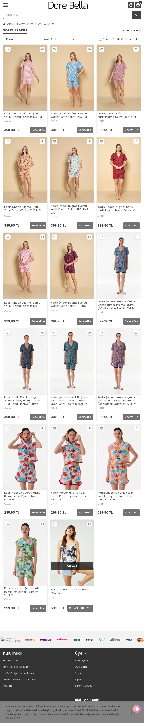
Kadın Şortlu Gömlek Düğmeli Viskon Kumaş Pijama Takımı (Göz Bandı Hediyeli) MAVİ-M (116, 305)
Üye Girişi (81, 667)
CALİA (7, 121)
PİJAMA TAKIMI (25, 23)
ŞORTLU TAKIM (46, 23)
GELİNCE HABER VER (80, 608)
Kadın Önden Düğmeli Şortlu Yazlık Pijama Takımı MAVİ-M (69, 115)
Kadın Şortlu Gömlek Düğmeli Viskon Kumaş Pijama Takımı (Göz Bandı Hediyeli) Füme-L (22, 401)
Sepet (79, 673)
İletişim (7, 686)
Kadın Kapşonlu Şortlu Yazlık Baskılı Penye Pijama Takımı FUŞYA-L (22, 496)
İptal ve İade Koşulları (16, 667)
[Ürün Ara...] (136, 15)
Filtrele (11, 39)
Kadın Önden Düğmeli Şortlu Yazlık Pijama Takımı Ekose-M (116, 208)
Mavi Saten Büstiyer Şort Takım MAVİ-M (70, 591)
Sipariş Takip (83, 679)
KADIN (9, 23)
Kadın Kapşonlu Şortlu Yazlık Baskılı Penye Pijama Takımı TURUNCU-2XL (115, 496)
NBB (53, 598)
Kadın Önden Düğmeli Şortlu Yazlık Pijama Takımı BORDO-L (69, 304)
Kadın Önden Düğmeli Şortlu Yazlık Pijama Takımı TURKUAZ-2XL (70, 209)
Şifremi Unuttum (85, 686)
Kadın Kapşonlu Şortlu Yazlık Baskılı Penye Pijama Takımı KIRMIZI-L (68, 496)
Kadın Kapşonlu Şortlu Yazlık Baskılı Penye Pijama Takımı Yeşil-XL (22, 592)
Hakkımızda (10, 660)
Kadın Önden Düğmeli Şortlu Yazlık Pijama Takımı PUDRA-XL (117, 115)
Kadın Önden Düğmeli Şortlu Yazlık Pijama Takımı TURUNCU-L (24, 208)
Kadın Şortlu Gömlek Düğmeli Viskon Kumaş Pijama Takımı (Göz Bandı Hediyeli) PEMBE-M (117, 401)
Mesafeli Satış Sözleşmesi (19, 679)
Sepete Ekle (38, 130)
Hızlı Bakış (42, 49)
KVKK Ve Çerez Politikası (18, 673)
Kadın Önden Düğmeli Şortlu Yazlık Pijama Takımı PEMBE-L (22, 304)
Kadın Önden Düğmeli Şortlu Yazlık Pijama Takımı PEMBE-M (23, 115)
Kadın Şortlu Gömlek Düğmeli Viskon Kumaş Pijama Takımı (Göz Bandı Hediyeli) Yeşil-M (69, 401)
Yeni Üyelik (81, 660)
